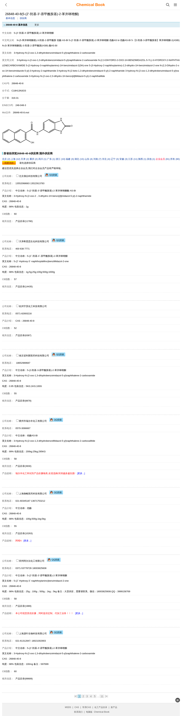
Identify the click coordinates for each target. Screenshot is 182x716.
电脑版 (89, 712)
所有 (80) (175, 159)
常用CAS (86, 707)
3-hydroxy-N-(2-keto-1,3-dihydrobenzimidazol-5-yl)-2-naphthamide (91, 70)
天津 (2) (25, 159)
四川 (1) (42, 159)
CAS (76, 707)
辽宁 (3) (115, 159)
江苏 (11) (133, 159)
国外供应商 (46, 153)
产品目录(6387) (23, 335)
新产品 (114, 707)
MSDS (68, 707)
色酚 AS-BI (62, 40)
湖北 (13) (79, 159)
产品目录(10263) (24, 533)
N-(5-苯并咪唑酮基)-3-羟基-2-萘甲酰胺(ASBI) (25, 45)
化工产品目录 (100, 707)
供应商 (23, 18)
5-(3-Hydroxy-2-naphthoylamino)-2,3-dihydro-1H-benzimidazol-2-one (124, 65)
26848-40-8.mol (21, 112)
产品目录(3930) (23, 466)
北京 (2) (6, 159)
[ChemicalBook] (90, 5)
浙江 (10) (61, 159)
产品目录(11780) (24, 221)
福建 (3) (70, 159)
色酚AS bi (114, 40)
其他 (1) (151, 159)
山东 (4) (89, 159)
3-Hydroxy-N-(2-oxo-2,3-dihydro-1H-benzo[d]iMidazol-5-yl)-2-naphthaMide (67, 76)
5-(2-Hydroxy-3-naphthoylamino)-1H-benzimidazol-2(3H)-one (57, 65)
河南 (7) (97, 159)
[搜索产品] (168, 5)
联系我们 (78, 712)
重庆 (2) (34, 159)
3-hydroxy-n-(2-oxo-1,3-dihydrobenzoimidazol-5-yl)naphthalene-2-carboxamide (57, 60)
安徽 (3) (123, 159)
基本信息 (10, 18)
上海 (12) (16, 159)
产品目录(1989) (23, 606)
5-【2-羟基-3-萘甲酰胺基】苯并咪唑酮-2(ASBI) (155, 40)
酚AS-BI (53, 45)
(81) (163, 159)
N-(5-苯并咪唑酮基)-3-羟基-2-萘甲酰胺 (36, 40)
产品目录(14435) (24, 286)
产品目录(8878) (23, 400)
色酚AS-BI (125, 40)
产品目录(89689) (24, 678)
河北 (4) (106, 159)
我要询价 (9, 163)
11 (102, 696)
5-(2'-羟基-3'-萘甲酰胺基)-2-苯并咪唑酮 (89, 40)
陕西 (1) (142, 159)
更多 (36, 24)
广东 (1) (51, 159)
